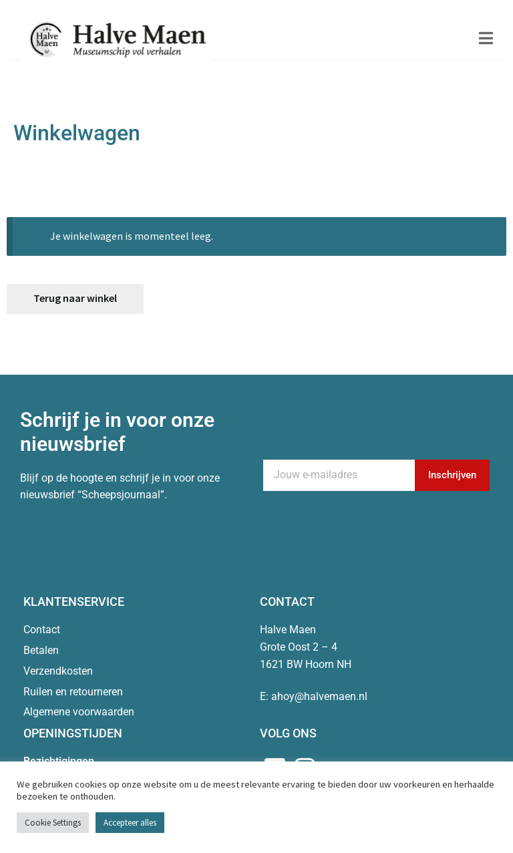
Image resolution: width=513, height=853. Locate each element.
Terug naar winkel (75, 298)
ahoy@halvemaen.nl (319, 696)
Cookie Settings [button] (53, 822)
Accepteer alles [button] (130, 822)
